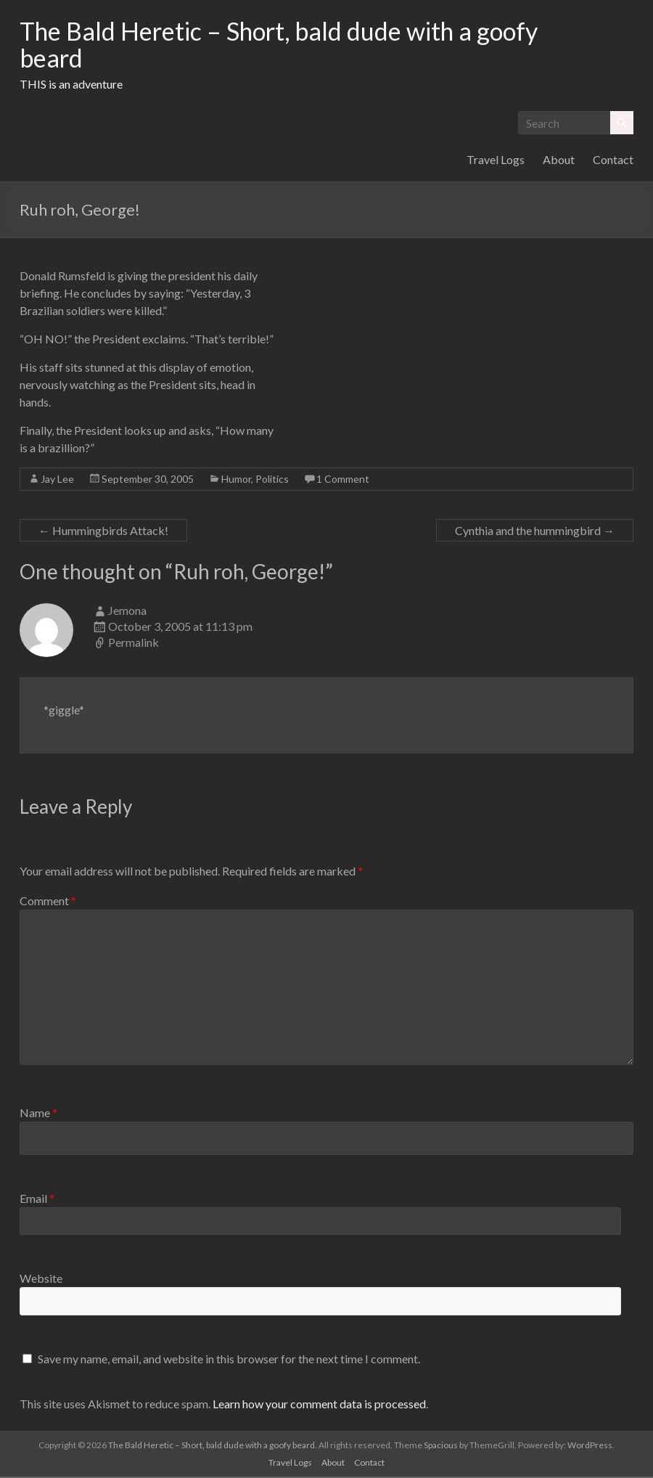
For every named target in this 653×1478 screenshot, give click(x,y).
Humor (236, 480)
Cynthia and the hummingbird (535, 532)
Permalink (133, 643)
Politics (272, 480)
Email (37, 1200)
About (559, 161)
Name (38, 1114)
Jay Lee (57, 480)
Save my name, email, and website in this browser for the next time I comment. (229, 1360)
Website (41, 1279)
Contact (613, 161)
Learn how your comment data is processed (319, 1405)
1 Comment (342, 480)
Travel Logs (496, 161)
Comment (48, 902)
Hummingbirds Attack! (103, 532)
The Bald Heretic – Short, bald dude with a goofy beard (295, 45)
